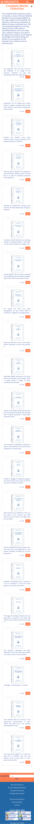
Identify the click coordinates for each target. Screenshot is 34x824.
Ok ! (17, 779)
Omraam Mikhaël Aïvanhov (17, 788)
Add (27, 77)
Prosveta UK (14, 823)
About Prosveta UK (17, 785)
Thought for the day (17, 791)
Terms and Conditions (17, 799)
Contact (17, 805)
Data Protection (17, 802)
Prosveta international (17, 793)
